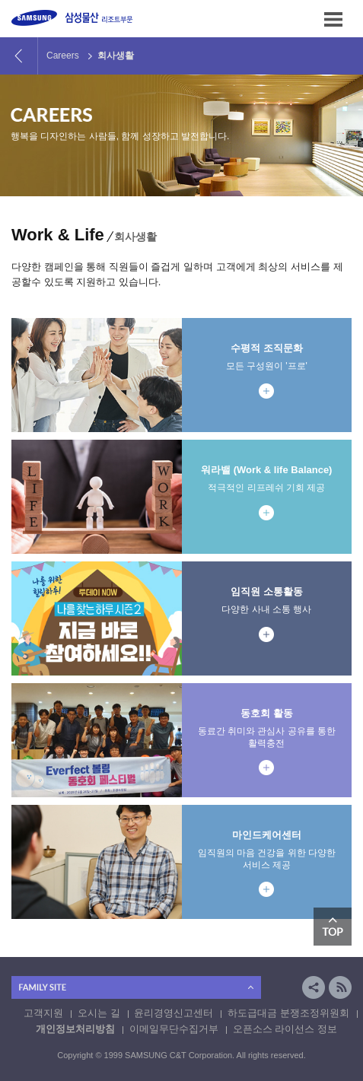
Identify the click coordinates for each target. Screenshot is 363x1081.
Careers (62, 55)
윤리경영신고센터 (173, 1013)
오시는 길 (99, 1013)
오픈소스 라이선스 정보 (285, 1029)
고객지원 (43, 1013)
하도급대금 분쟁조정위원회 (288, 1013)
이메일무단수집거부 (173, 1029)
